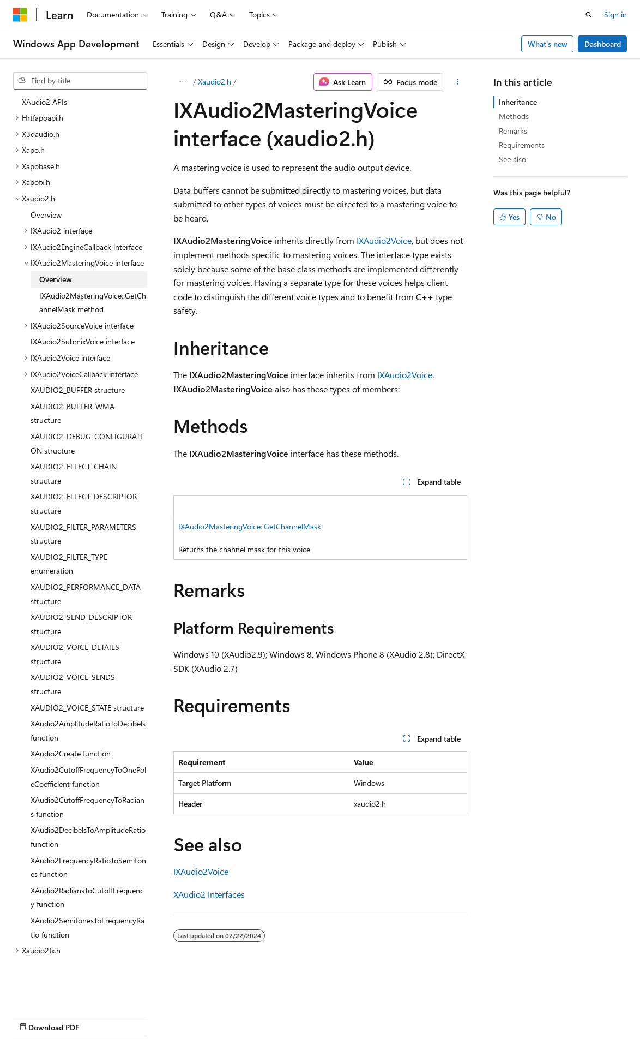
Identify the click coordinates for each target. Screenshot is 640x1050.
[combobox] (80, 81)
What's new (547, 44)
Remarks (513, 131)
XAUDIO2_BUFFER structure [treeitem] (78, 390)
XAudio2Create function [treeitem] (71, 753)
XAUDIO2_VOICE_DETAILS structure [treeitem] (75, 654)
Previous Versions (99, 1017)
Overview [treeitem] (46, 215)
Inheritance (518, 102)
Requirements (522, 145)
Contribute (195, 1017)
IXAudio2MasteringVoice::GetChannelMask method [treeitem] (92, 302)
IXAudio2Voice (384, 240)
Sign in (615, 14)
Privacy (238, 1017)
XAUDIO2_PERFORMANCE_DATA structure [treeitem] (86, 594)
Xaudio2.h (214, 81)
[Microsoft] (20, 15)
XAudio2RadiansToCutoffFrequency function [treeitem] (87, 897)
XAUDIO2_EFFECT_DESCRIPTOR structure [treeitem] (84, 503)
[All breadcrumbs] (182, 82)
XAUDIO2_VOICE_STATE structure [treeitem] (87, 707)
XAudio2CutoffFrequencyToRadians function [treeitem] (87, 807)
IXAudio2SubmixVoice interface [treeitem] (83, 341)
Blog (148, 1017)
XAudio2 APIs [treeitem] (44, 102)
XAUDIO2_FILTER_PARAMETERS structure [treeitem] (83, 534)
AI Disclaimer (35, 1017)
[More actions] (457, 82)
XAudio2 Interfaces (209, 894)
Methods (514, 116)
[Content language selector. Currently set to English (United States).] (63, 990)
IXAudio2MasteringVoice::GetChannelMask (249, 526)
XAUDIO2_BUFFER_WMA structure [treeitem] (72, 413)
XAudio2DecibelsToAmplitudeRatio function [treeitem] (88, 837)
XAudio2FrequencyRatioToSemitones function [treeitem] (88, 867)
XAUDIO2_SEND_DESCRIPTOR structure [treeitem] (81, 624)
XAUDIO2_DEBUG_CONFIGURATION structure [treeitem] (86, 443)
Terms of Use (292, 1017)
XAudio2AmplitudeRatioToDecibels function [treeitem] (88, 730)
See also (512, 159)
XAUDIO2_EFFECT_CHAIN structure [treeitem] (74, 473)
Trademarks (346, 1017)
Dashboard (602, 44)
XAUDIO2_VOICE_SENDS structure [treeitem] (73, 684)
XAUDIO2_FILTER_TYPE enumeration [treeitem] (69, 564)
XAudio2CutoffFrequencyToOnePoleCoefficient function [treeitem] (88, 777)
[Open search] (589, 15)
